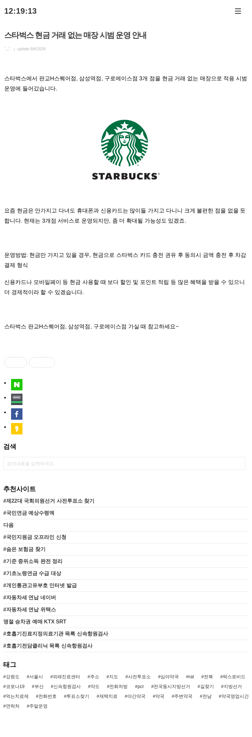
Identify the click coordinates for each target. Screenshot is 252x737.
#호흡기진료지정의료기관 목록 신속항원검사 (55, 633)
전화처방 (118, 686)
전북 (208, 676)
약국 (159, 696)
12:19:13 (20, 11)
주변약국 (183, 696)
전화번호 (47, 696)
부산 (39, 686)
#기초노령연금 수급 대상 (32, 573)
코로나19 (15, 686)
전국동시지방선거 (172, 686)
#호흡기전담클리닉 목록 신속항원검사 (47, 646)
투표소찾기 (77, 696)
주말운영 (38, 706)
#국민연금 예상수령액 (28, 513)
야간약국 (136, 696)
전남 (207, 696)
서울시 (36, 676)
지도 (113, 676)
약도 (95, 686)
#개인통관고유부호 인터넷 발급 (40, 585)
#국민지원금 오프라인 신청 (34, 537)
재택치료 (108, 696)
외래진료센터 (66, 676)
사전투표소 (139, 676)
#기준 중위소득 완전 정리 (33, 561)
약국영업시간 (235, 696)
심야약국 (170, 676)
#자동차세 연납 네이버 (29, 597)
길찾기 (207, 686)
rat (191, 676)
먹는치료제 (17, 696)
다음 (8, 525)
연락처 (13, 706)
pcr (141, 686)
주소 (94, 676)
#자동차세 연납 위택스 (29, 609)
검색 (239, 463)
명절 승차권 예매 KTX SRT (34, 621)
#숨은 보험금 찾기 (24, 549)
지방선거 (233, 686)
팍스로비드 (234, 676)
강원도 (13, 676)
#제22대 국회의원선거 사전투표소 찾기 (48, 501)
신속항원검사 (67, 686)
